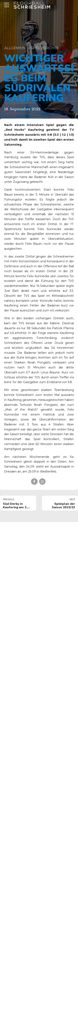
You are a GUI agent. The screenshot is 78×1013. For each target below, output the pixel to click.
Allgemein (15, 48)
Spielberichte (45, 48)
